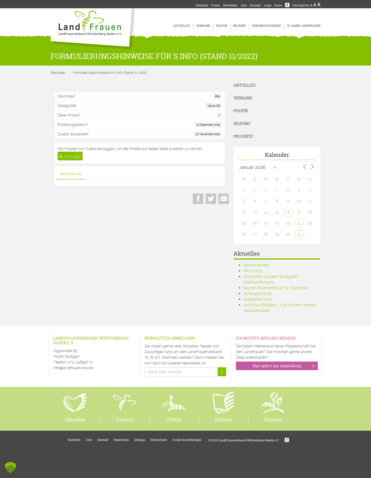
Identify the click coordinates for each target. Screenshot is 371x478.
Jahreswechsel (256, 265)
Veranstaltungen (266, 26)
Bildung (239, 26)
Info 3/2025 (253, 271)
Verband (203, 26)
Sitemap (139, 440)
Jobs (243, 5)
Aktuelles (181, 26)
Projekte (243, 136)
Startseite (202, 5)
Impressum (121, 440)
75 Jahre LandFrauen (303, 26)
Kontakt (255, 5)
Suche (278, 5)
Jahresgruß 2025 (257, 293)
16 (288, 212)
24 (299, 223)
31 (299, 234)
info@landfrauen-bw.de (73, 368)
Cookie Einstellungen (186, 440)
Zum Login (73, 156)
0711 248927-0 (80, 362)
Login (268, 5)
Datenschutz (158, 440)
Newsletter (230, 5)
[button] (10, 467)
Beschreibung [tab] (70, 174)
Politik (221, 26)
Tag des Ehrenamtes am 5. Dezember (275, 288)
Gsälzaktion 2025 (257, 299)
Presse (215, 5)
